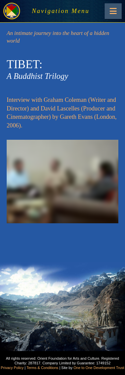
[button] (113, 11)
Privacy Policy (12, 368)
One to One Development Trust (99, 368)
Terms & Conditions (42, 368)
